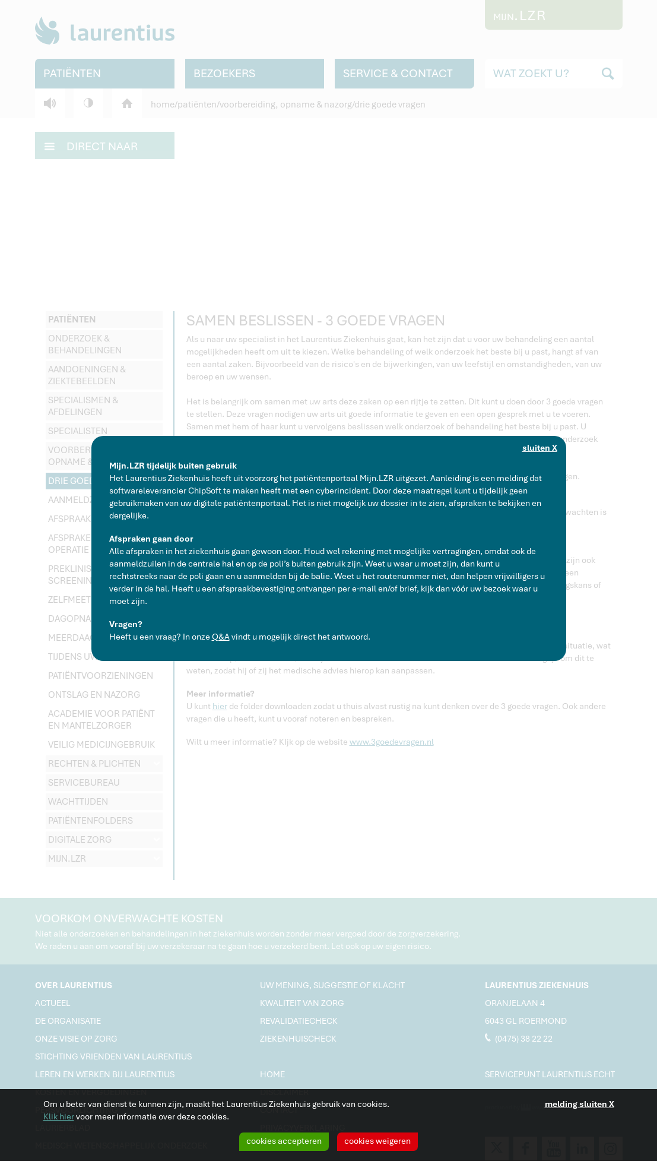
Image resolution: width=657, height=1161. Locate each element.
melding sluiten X (579, 1104)
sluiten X (539, 447)
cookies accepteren (284, 1140)
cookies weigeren (377, 1140)
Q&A (221, 636)
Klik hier (58, 1116)
